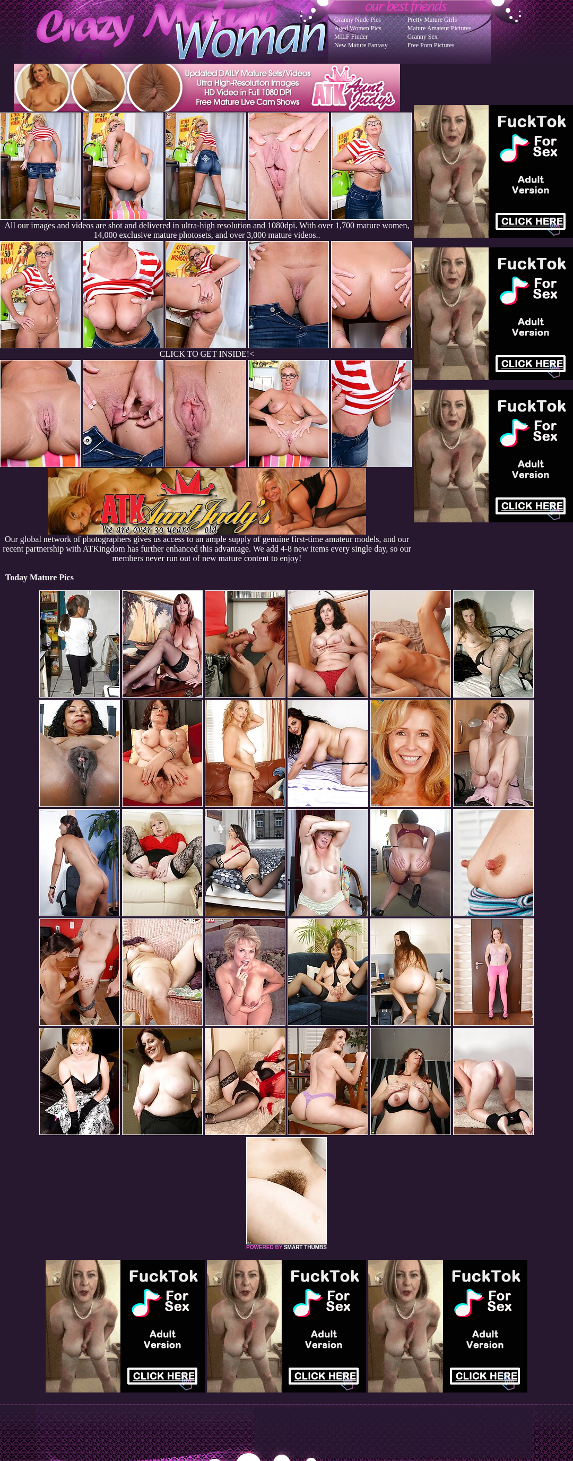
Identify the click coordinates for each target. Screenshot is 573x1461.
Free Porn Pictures (431, 45)
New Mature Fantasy (361, 45)
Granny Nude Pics (357, 19)
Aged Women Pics (357, 28)
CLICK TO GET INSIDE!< (207, 353)
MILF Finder (351, 36)
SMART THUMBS (305, 1247)
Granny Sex (422, 36)
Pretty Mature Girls (432, 19)
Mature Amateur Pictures (439, 28)
